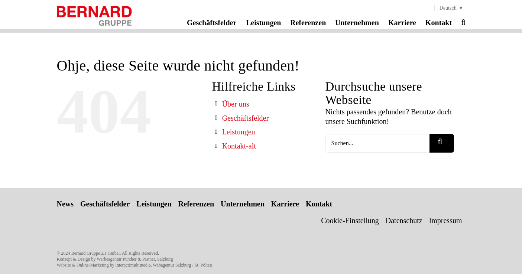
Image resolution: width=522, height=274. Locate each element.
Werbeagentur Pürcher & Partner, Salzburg (135, 259)
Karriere (285, 204)
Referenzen (196, 204)
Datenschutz (404, 220)
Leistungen (238, 132)
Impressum (445, 220)
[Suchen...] (377, 143)
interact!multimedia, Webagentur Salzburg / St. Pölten (164, 265)
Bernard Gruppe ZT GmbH (95, 253)
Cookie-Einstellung (350, 220)
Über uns (235, 104)
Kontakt (319, 204)
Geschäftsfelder (245, 118)
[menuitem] (450, 8)
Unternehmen (243, 204)
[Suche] (441, 143)
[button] (463, 22)
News (65, 204)
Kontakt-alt (239, 146)
